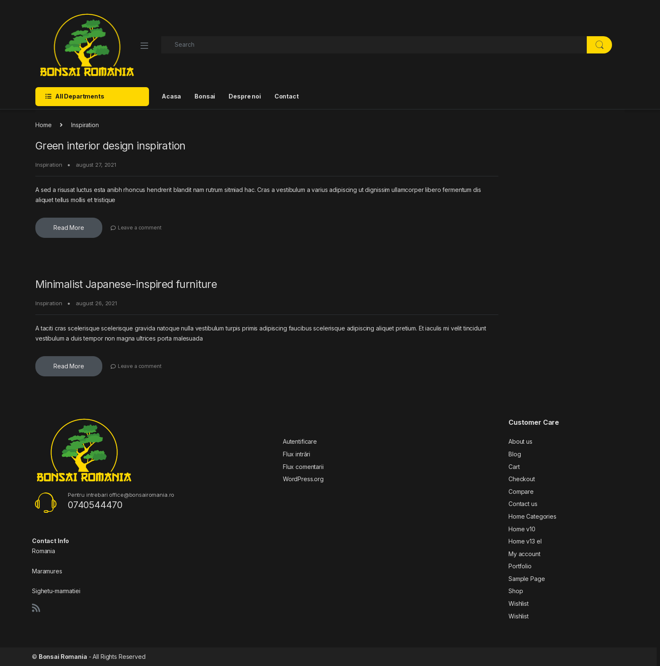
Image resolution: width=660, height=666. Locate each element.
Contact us (523, 503)
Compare (521, 491)
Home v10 (521, 529)
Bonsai (204, 96)
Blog (514, 454)
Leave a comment (140, 227)
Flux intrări (296, 454)
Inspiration (48, 164)
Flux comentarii (303, 466)
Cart (513, 466)
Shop (515, 590)
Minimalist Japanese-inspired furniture (126, 284)
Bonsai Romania (63, 656)
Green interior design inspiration (110, 145)
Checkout (521, 478)
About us (520, 441)
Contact (286, 96)
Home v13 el (524, 541)
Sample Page (526, 578)
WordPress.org (303, 478)
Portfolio (520, 566)
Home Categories (532, 516)
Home (43, 124)
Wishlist (518, 603)
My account (524, 553)
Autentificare (300, 441)
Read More (68, 227)
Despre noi (245, 96)
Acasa (171, 96)
